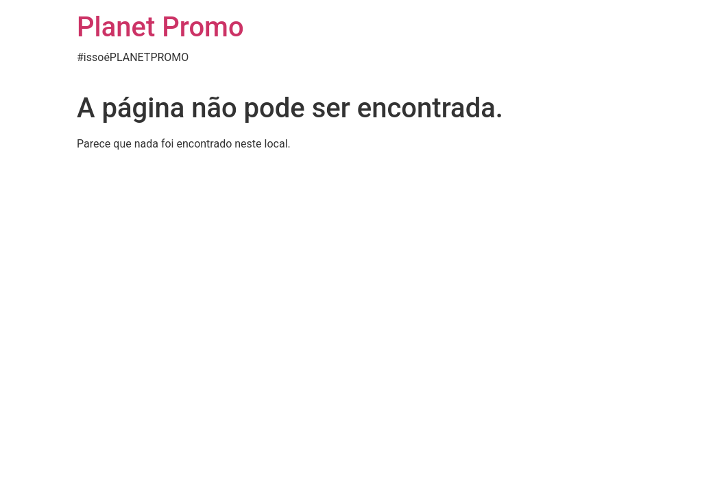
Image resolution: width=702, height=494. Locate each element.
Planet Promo (160, 27)
